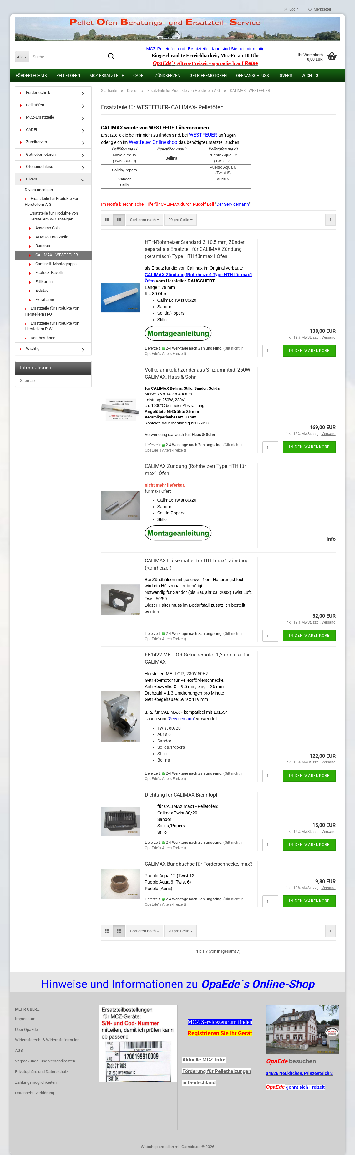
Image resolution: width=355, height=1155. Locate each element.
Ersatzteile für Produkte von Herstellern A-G (52, 201)
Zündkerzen (167, 75)
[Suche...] (22, 56)
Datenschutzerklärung (34, 1093)
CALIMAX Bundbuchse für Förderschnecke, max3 (199, 864)
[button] (107, 220)
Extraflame (41, 299)
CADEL (139, 75)
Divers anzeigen (39, 189)
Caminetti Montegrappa (53, 263)
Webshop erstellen (157, 1146)
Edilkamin (41, 281)
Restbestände (40, 338)
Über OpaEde (26, 1029)
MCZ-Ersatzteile (106, 75)
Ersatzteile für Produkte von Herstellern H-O (52, 311)
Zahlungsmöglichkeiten (36, 1082)
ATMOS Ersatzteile (48, 237)
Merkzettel (319, 9)
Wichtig (310, 75)
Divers (285, 75)
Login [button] (291, 9)
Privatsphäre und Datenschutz (41, 1071)
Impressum (25, 1018)
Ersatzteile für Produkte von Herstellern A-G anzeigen (53, 216)
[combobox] (144, 220)
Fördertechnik (31, 75)
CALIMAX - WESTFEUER (53, 254)
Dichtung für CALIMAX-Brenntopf (181, 795)
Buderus (39, 245)
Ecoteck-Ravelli (46, 272)
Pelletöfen (68, 75)
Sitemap (27, 380)
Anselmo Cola (44, 227)
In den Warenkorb (309, 350)
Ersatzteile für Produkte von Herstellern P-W (52, 326)
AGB (19, 1050)
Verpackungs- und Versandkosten (45, 1061)
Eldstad (38, 290)
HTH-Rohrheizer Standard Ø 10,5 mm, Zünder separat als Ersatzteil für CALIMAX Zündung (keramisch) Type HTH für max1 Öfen (194, 249)
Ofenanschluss (252, 75)
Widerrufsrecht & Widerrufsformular (47, 1039)
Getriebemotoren (208, 75)
